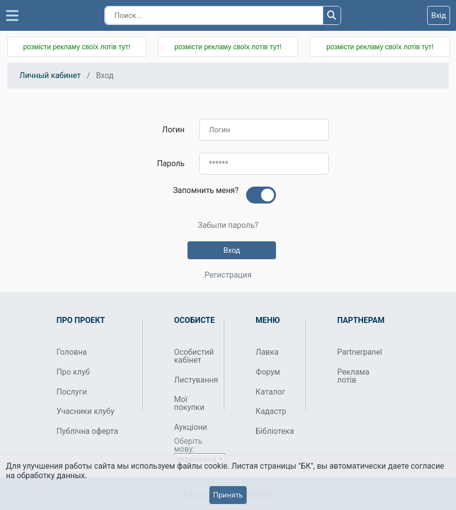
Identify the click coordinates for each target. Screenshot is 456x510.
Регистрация (228, 275)
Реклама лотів (353, 376)
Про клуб (73, 372)
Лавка (267, 352)
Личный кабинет (50, 75)
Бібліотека (275, 431)
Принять (228, 495)
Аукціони (190, 427)
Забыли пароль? (227, 225)
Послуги (72, 392)
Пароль (170, 163)
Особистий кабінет (194, 356)
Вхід (438, 15)
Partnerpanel (358, 352)
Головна (72, 352)
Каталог (270, 392)
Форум (268, 372)
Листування (195, 380)
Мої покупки (189, 403)
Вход (231, 250)
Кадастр (271, 411)
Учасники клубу (86, 411)
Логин (173, 129)
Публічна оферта (87, 431)
